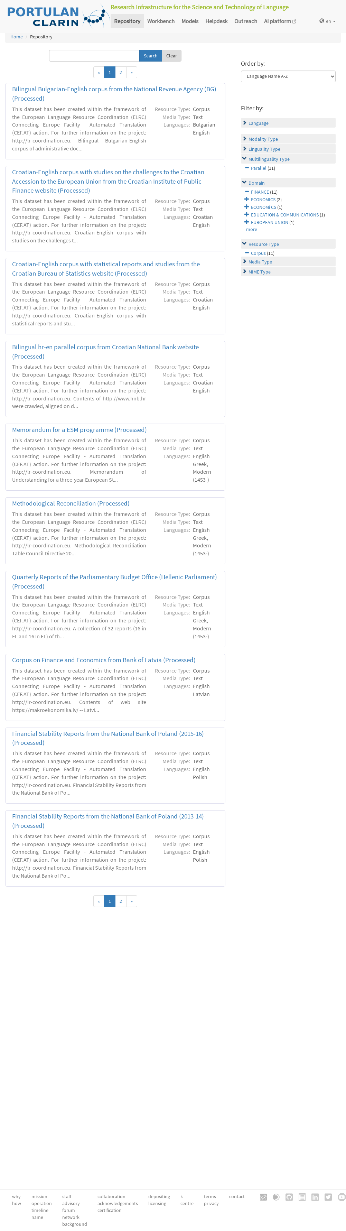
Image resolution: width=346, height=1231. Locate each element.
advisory (71, 1203)
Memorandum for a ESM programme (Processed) (79, 430)
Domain (257, 183)
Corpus (258, 253)
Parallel (258, 168)
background (74, 1224)
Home (16, 37)
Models (189, 21)
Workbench (161, 21)
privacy (211, 1203)
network (71, 1217)
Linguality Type (264, 149)
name (37, 1217)
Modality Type (263, 139)
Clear (171, 56)
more (251, 229)
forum (68, 1210)
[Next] (131, 72)
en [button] (327, 21)
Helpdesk (216, 21)
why (16, 1196)
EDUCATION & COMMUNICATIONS (285, 215)
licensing (157, 1203)
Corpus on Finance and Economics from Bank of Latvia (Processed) (104, 660)
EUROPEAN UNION (269, 222)
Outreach (245, 21)
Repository (127, 21)
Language (259, 123)
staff (66, 1196)
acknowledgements (117, 1203)
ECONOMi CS (263, 207)
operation (41, 1203)
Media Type (260, 262)
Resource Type (264, 244)
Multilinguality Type (269, 159)
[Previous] (98, 72)
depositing (159, 1196)
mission (39, 1196)
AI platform (280, 21)
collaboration (111, 1196)
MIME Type (260, 272)
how (16, 1203)
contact (237, 1196)
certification (109, 1210)
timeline (39, 1210)
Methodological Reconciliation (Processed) (71, 503)
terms (210, 1196)
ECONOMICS (263, 199)
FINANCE (260, 192)
